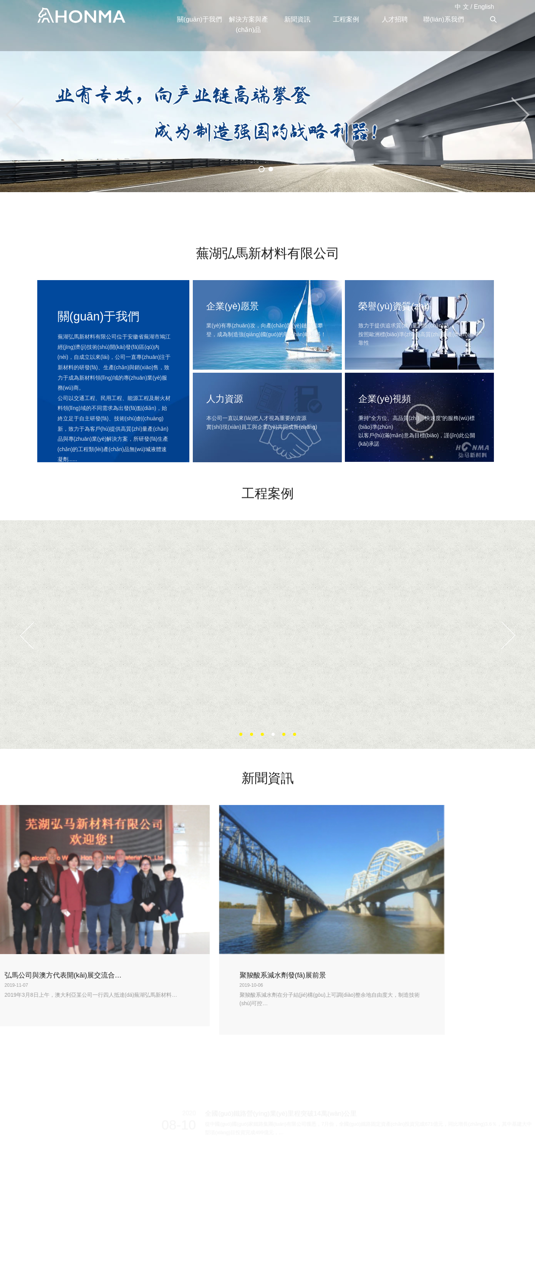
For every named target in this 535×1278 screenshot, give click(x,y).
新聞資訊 (297, 19)
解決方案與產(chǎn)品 (248, 24)
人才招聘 (395, 19)
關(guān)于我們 (199, 19)
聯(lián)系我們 (443, 19)
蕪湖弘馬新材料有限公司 (81, 16)
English (484, 6)
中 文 (462, 6)
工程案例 (346, 19)
